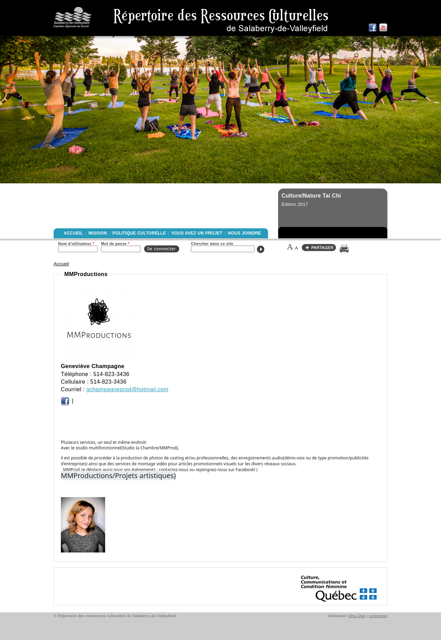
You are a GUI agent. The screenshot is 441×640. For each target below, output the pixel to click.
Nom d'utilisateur (76, 243)
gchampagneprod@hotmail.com (127, 389)
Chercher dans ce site (212, 243)
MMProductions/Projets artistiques (117, 475)
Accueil (73, 233)
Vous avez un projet (197, 233)
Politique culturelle (139, 233)
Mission (98, 233)
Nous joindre (244, 233)
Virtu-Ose (356, 616)
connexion (378, 616)
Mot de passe (115, 243)
